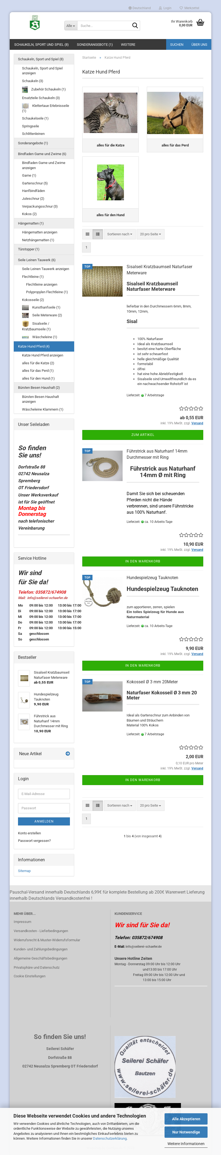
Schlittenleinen (33, 134)
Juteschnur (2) (33, 199)
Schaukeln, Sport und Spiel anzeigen (42, 70)
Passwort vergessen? (34, 841)
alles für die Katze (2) (38, 363)
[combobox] (120, 237)
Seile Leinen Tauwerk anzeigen (45, 269)
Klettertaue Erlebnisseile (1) (45, 108)
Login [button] (165, 8)
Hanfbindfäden (33, 191)
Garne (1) (29, 175)
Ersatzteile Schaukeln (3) (41, 98)
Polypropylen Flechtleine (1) (47, 292)
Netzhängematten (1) (38, 240)
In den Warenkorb (142, 564)
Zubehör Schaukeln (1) (44, 89)
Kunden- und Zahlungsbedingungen (40, 949)
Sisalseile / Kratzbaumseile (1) (36, 326)
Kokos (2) (29, 214)
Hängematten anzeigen (39, 232)
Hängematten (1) (31, 223)
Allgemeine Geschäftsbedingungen (40, 958)
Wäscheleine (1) (39, 337)
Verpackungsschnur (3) (40, 206)
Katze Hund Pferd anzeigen (42, 355)
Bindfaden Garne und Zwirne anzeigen (43, 165)
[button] (139, 8)
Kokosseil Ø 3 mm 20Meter (152, 685)
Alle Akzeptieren (186, 1119)
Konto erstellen (29, 833)
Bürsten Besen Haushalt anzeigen (40, 399)
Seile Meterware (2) (42, 315)
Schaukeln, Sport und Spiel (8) (41, 45)
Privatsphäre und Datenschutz (36, 967)
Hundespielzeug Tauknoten (152, 580)
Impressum (22, 922)
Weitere (128, 45)
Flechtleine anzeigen (41, 284)
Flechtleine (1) (33, 277)
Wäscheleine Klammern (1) (42, 409)
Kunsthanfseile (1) (41, 307)
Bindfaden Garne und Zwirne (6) (42, 154)
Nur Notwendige (186, 1132)
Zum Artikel (142, 438)
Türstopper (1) (29, 249)
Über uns (199, 45)
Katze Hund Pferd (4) (34, 346)
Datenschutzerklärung (110, 1138)
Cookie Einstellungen (29, 976)
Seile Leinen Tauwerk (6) (37, 260)
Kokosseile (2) (33, 300)
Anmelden (44, 821)
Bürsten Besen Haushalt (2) (39, 388)
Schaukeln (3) (32, 81)
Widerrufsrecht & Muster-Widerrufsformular (47, 940)
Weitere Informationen (186, 1144)
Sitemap (24, 871)
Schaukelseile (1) (35, 118)
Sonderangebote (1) (95, 45)
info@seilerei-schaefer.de (144, 946)
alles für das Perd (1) (38, 371)
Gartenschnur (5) (35, 183)
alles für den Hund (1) (38, 378)
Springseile (30, 126)
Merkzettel (189, 8)
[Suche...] (70, 25)
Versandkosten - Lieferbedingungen (41, 931)
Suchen (176, 45)
